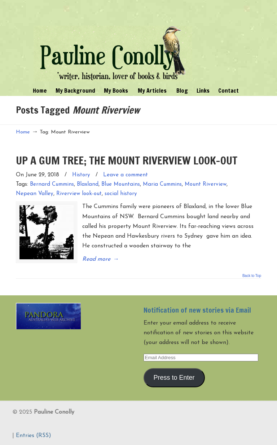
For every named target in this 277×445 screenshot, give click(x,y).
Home (23, 132)
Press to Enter (174, 377)
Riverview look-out (79, 194)
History (81, 175)
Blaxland (87, 184)
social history (121, 194)
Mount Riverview (206, 184)
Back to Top (251, 276)
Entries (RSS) (33, 436)
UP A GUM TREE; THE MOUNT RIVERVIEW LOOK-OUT (126, 160)
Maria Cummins (162, 184)
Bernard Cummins (52, 184)
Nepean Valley (34, 194)
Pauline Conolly (113, 41)
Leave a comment (125, 175)
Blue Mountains (120, 184)
